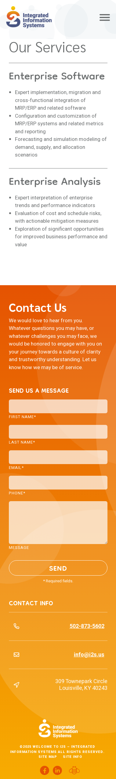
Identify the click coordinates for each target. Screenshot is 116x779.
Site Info (72, 756)
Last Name (22, 441)
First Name (22, 416)
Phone (17, 492)
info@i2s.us (89, 655)
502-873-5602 (87, 626)
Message (19, 547)
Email (16, 467)
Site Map (47, 756)
